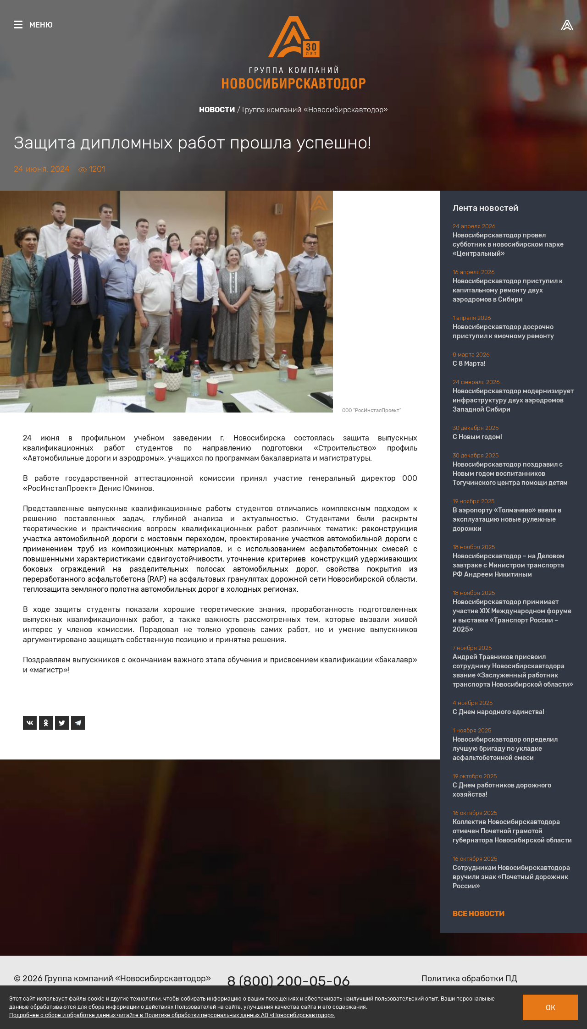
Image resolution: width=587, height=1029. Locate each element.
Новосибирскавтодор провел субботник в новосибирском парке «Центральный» (508, 244)
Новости (217, 109)
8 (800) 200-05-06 (288, 981)
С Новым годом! (477, 437)
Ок (550, 1007)
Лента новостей (485, 208)
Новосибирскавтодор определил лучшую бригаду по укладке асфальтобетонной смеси (505, 749)
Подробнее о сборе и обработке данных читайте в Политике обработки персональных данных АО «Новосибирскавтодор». (172, 1015)
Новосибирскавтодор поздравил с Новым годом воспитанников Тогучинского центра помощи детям (510, 474)
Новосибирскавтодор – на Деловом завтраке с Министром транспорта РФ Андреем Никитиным (509, 565)
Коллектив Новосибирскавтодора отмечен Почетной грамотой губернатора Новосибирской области (512, 831)
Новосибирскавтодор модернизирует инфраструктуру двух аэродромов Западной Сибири (513, 400)
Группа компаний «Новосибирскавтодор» (315, 109)
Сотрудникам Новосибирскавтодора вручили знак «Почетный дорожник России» (511, 877)
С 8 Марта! (469, 364)
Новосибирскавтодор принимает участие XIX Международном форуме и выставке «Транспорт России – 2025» (512, 615)
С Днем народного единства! (498, 712)
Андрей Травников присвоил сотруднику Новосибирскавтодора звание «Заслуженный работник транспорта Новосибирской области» (513, 670)
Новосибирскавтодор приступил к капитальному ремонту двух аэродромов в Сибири (508, 290)
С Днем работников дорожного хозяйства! (502, 789)
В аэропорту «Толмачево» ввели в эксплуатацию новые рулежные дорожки (507, 519)
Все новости (479, 913)
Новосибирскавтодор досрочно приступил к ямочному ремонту (503, 331)
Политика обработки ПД (469, 979)
